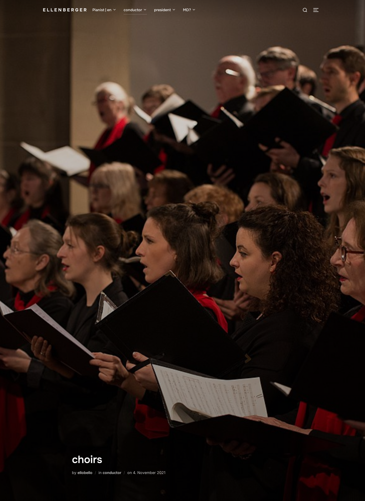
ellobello (85, 472)
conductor (135, 9)
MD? (189, 9)
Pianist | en (104, 9)
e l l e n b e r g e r (65, 10)
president (165, 9)
